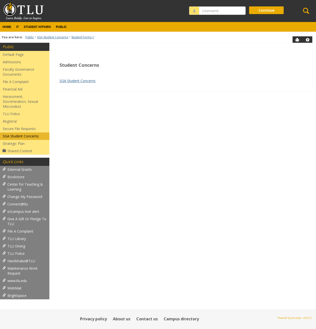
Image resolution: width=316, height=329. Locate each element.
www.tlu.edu (14, 280)
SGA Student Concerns (52, 37)
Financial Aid (12, 89)
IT (17, 27)
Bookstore (13, 177)
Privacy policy (93, 319)
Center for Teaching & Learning (22, 187)
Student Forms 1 (82, 37)
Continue (266, 10)
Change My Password (22, 196)
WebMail (11, 288)
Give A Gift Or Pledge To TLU (24, 221)
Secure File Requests (19, 128)
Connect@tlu (15, 204)
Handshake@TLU (18, 261)
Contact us (147, 319)
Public (61, 27)
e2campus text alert (20, 211)
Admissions (12, 62)
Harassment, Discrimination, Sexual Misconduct (20, 101)
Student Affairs (37, 27)
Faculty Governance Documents (18, 72)
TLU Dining (13, 246)
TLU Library (14, 238)
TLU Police (11, 113)
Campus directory (181, 319)
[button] (307, 40)
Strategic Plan (14, 143)
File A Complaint (16, 81)
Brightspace (14, 295)
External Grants (17, 169)
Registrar (10, 121)
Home (6, 27)
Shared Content (17, 151)
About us (121, 319)
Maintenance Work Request (20, 271)
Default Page (13, 54)
